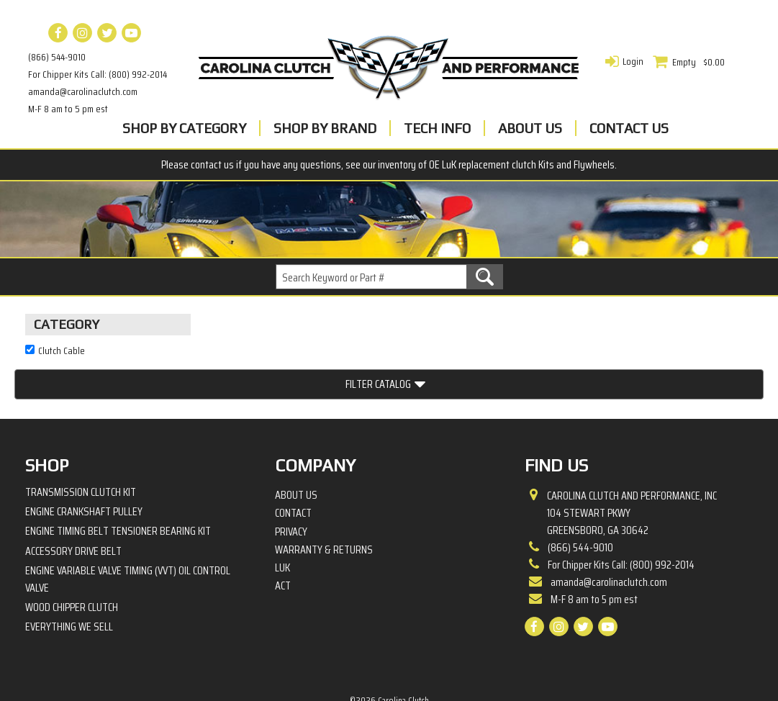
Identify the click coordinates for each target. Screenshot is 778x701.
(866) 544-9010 (57, 57)
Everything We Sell (69, 577)
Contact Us (629, 128)
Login (633, 61)
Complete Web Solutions (427, 664)
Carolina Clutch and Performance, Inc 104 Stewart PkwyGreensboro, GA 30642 (632, 463)
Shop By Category (184, 128)
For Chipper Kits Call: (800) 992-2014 (97, 74)
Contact (293, 463)
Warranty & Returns (324, 500)
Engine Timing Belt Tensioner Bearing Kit (118, 481)
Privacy (291, 481)
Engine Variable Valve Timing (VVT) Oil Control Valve (127, 529)
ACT (283, 536)
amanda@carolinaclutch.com (82, 91)
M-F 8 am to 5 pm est (68, 109)
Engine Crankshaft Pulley (84, 462)
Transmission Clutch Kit (80, 442)
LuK (282, 518)
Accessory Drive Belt (73, 501)
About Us (530, 128)
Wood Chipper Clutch (71, 557)
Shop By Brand (324, 128)
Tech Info (437, 128)
